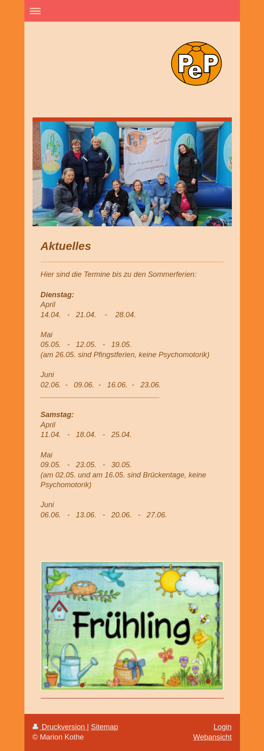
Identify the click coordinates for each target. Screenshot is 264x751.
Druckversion (60, 727)
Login (223, 727)
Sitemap (104, 727)
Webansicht (212, 737)
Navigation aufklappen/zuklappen (132, 11)
